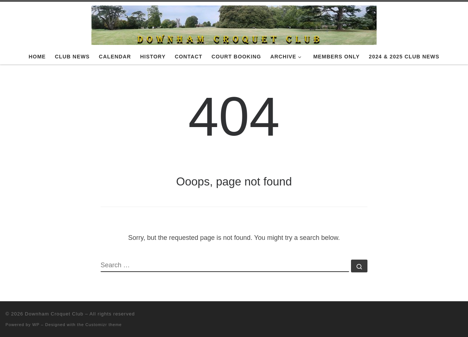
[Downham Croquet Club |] (234, 24)
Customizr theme (104, 324)
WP (35, 324)
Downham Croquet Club (54, 314)
